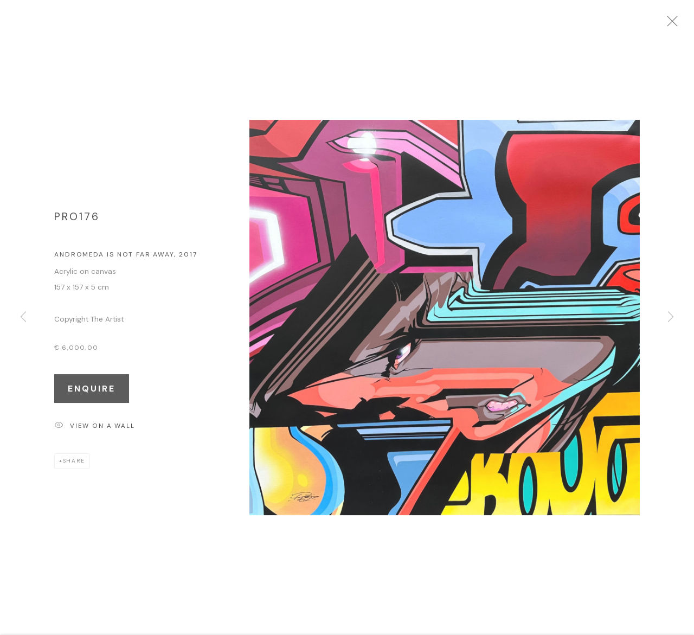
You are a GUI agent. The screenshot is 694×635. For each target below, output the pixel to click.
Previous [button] (23, 317)
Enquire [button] (91, 393)
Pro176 (77, 221)
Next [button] (670, 317)
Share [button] (74, 465)
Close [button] (682, 24)
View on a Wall (94, 431)
